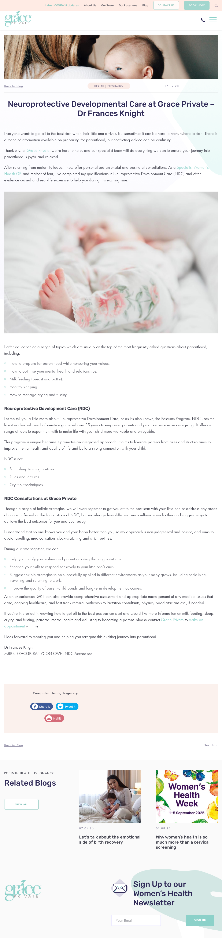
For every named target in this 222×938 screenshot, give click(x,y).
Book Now (197, 5)
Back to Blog (13, 745)
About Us (90, 5)
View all (21, 804)
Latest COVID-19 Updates (62, 5)
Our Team (107, 5)
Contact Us (166, 5)
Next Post (211, 745)
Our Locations (128, 5)
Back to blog (13, 86)
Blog (145, 5)
